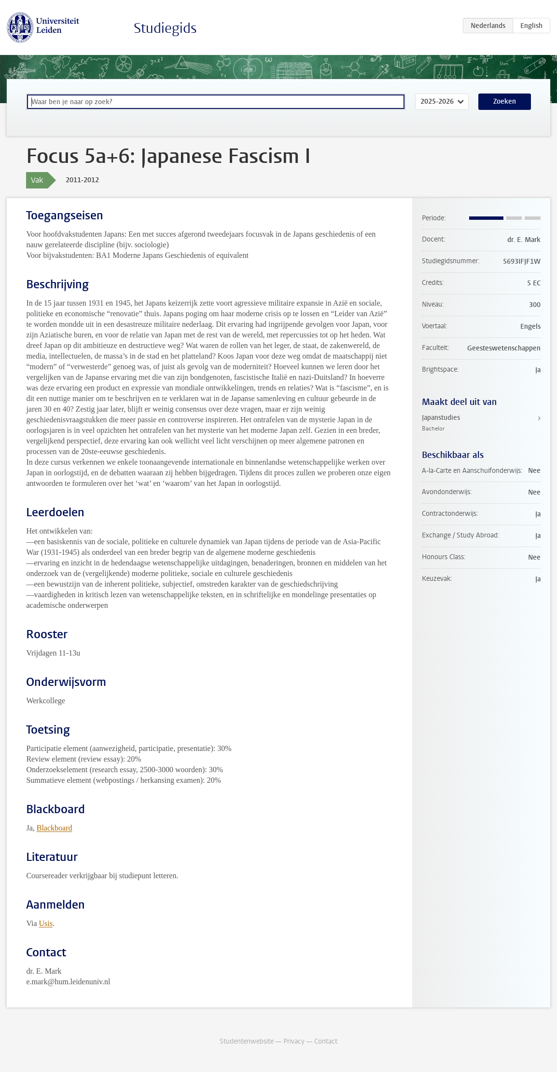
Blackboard (54, 828)
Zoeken (504, 101)
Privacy (294, 1041)
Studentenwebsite (247, 1041)
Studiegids (165, 28)
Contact (325, 1041)
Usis (46, 923)
